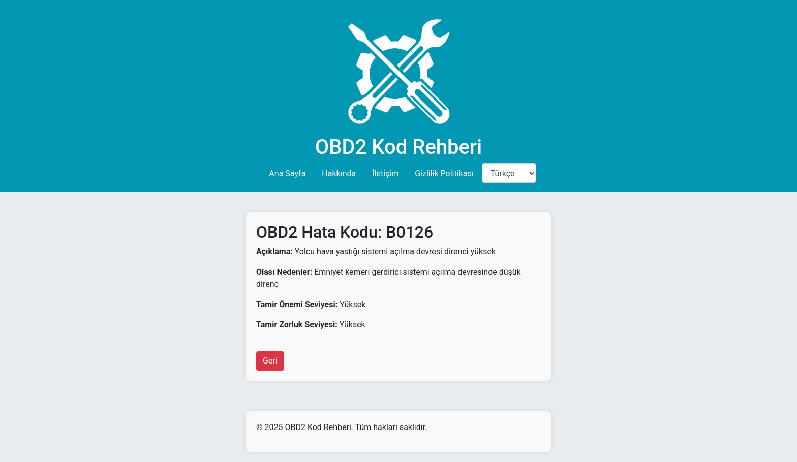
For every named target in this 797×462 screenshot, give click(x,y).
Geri (270, 361)
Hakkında (339, 173)
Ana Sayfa (287, 173)
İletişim (385, 173)
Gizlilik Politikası (444, 173)
